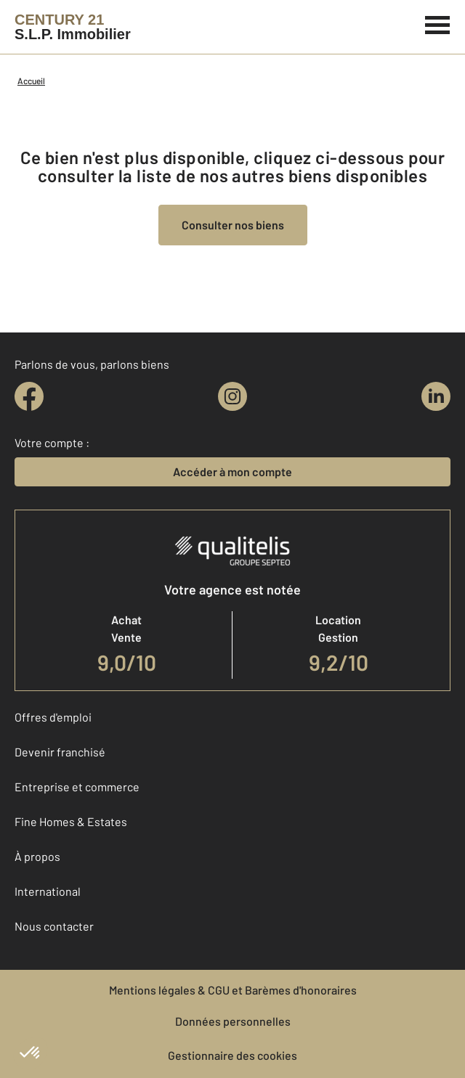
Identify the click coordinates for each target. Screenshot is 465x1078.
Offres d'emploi (53, 717)
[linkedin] (435, 396)
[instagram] (232, 396)
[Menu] (437, 23)
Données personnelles (233, 1021)
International (48, 891)
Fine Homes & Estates (71, 821)
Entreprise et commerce (77, 786)
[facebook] (29, 396)
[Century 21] (73, 26)
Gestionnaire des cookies (232, 1055)
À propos (37, 856)
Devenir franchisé (60, 752)
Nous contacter (54, 926)
